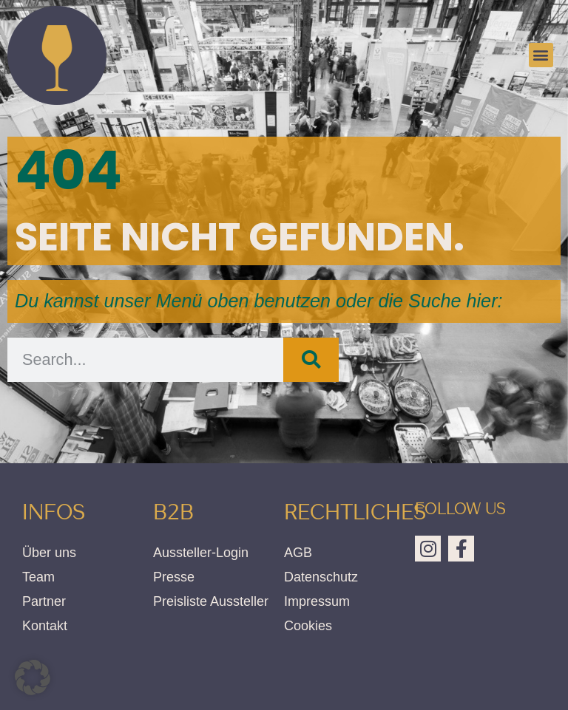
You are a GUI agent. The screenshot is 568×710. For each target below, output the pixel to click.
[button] (541, 55)
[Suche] (311, 360)
